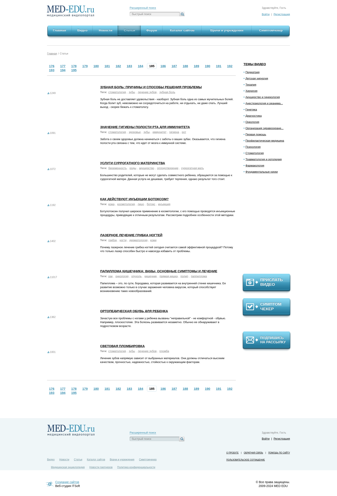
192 (230, 66)
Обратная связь (253, 453)
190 (207, 66)
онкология (122, 276)
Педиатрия (252, 72)
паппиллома (199, 276)
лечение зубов (147, 92)
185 (152, 66)
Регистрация (282, 14)
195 (74, 70)
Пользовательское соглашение (245, 460)
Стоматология (254, 153)
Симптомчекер (148, 459)
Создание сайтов (67, 482)
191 (218, 66)
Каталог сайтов (96, 459)
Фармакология (254, 165)
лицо (141, 204)
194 (63, 70)
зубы (132, 92)
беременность (117, 168)
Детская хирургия (256, 78)
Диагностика (253, 115)
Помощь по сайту (279, 453)
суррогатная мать (192, 168)
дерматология (138, 240)
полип (184, 276)
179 (85, 66)
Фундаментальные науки (261, 171)
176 (51, 66)
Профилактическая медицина (264, 140)
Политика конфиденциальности (136, 467)
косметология (126, 204)
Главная (52, 53)
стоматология (117, 92)
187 (174, 66)
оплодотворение (167, 168)
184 (140, 66)
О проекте (232, 453)
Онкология (252, 122)
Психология (252, 146)
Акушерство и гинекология (262, 97)
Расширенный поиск (143, 7)
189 (196, 66)
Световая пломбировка (122, 346)
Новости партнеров (101, 467)
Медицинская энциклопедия (68, 467)
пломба (164, 351)
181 (107, 66)
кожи (153, 240)
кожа (111, 204)
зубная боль (167, 92)
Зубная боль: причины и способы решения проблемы (151, 87)
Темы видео (255, 64)
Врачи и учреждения (122, 459)
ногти (122, 240)
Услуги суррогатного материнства (132, 163)
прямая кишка (168, 276)
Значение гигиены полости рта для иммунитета (145, 127)
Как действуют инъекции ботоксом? (134, 199)
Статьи (64, 53)
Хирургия (251, 90)
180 (96, 66)
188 (185, 66)
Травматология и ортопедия (263, 159)
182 (118, 66)
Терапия (250, 84)
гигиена (174, 132)
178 (74, 66)
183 (129, 66)
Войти (266, 14)
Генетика (251, 109)
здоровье (135, 132)
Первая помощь (255, 134)
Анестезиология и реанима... (264, 103)
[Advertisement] (268, 225)
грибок (112, 240)
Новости (64, 459)
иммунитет (160, 132)
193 (51, 70)
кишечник (150, 276)
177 (63, 66)
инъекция (164, 204)
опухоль (136, 276)
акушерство (146, 168)
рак (110, 276)
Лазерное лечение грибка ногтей (131, 235)
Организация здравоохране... (264, 128)
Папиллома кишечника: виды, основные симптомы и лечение (158, 271)
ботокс (151, 204)
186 (163, 66)
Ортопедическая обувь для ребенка (134, 311)
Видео (51, 459)
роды (133, 168)
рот (184, 132)
